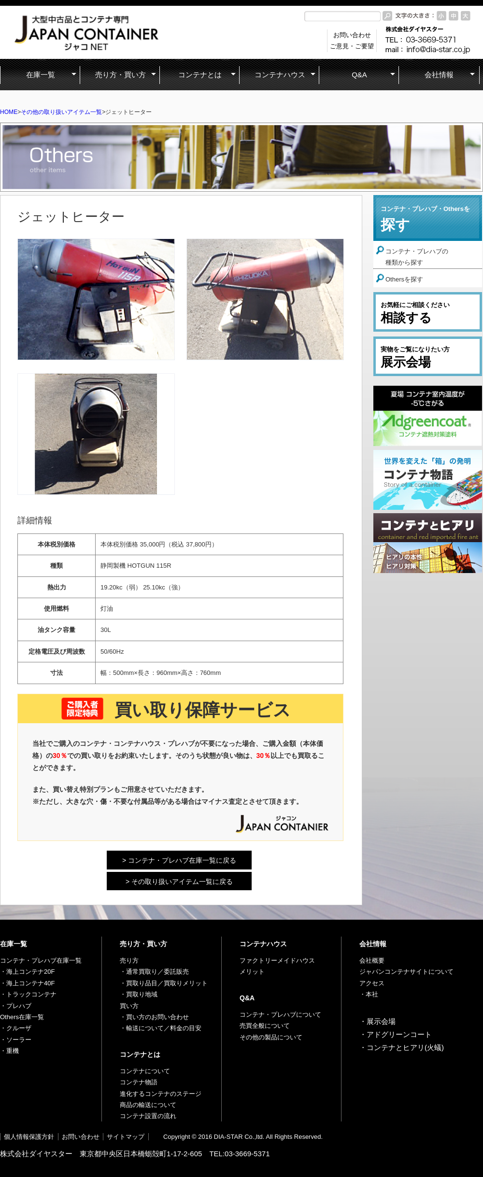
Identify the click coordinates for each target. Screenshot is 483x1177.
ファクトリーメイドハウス (277, 960)
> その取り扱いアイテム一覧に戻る (179, 881)
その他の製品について (271, 1037)
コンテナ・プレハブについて (280, 1014)
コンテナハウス (263, 944)
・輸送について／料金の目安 (160, 1028)
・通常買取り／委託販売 (154, 971)
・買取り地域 (138, 994)
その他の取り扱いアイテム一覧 (61, 112)
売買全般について (265, 1025)
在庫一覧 (13, 944)
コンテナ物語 (138, 1082)
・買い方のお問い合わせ (154, 1017)
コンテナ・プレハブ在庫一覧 (41, 960)
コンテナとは (140, 1054)
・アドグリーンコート (395, 1034)
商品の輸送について (148, 1104)
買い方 (129, 1005)
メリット (252, 971)
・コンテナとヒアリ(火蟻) (401, 1047)
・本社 (368, 994)
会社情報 (372, 944)
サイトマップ (125, 1136)
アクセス (371, 983)
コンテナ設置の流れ (148, 1116)
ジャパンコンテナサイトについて (406, 971)
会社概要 (371, 960)
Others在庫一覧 (22, 1017)
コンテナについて (145, 1071)
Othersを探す (404, 279)
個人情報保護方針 (29, 1136)
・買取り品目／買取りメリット (164, 983)
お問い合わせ (80, 1136)
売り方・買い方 (143, 944)
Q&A (247, 998)
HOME (8, 112)
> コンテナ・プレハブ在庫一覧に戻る (179, 860)
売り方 (129, 960)
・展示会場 (377, 1021)
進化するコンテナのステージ (160, 1093)
